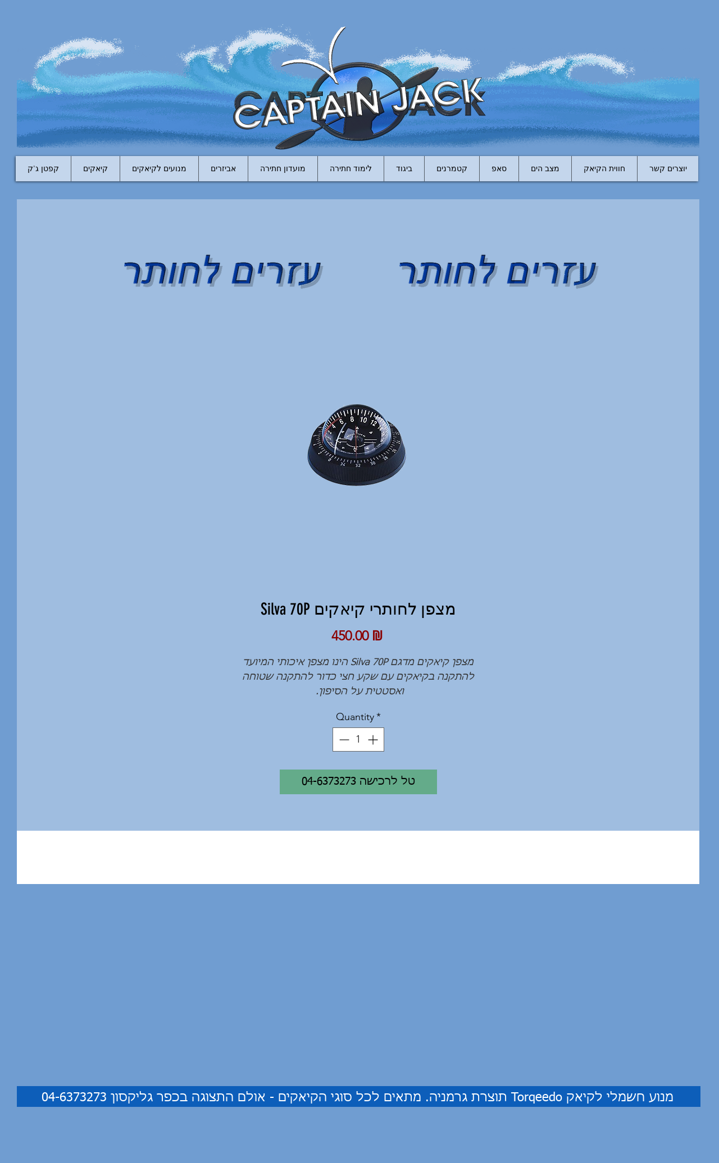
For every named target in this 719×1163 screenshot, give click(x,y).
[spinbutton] (358, 739)
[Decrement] (343, 739)
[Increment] (374, 739)
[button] (223, 168)
